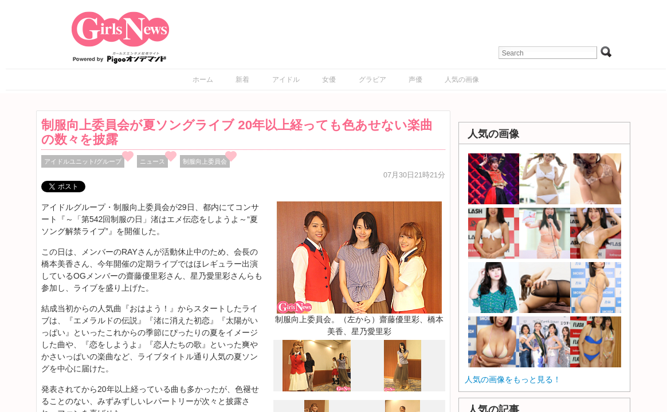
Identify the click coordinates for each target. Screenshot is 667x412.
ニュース (152, 161)
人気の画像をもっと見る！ (513, 379)
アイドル (286, 80)
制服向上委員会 (205, 161)
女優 (329, 80)
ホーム (203, 80)
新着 (242, 80)
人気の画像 (462, 80)
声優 (415, 80)
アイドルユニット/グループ (82, 161)
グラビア (372, 80)
